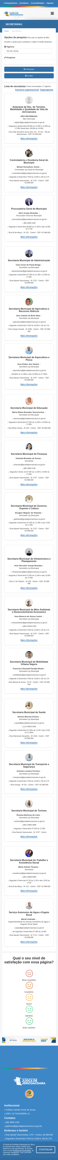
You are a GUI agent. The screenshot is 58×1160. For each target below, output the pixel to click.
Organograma (46, 90)
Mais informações (29, 138)
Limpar (29, 76)
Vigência (9, 47)
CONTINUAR (45, 1149)
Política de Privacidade (22, 1150)
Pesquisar (9, 57)
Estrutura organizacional (27, 90)
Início (6, 31)
